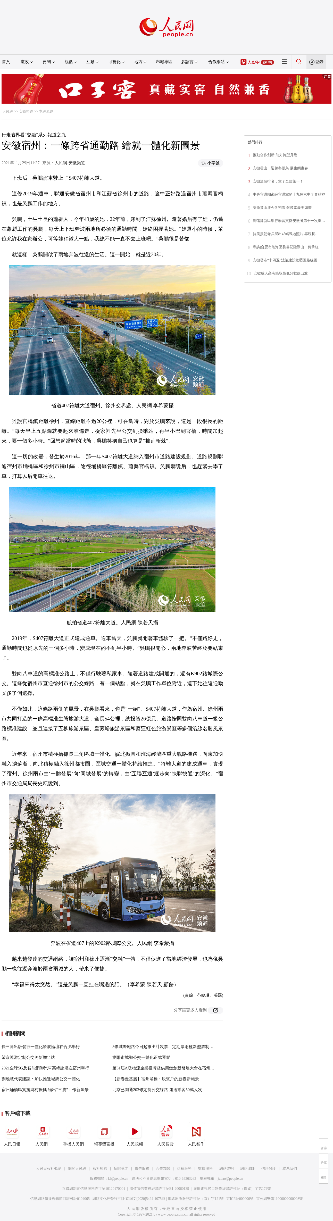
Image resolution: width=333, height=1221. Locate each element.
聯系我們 (289, 1168)
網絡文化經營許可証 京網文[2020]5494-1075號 (128, 1199)
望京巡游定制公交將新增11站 (28, 1057)
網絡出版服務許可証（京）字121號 (196, 1199)
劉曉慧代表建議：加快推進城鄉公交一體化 (41, 1079)
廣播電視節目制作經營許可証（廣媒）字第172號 (232, 1189)
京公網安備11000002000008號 (279, 1199)
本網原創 (46, 111)
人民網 (7, 111)
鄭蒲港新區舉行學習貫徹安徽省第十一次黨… (289, 221)
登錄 (319, 62)
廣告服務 (142, 1168)
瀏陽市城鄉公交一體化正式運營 (141, 1057)
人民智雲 (165, 1134)
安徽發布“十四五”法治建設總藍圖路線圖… (287, 260)
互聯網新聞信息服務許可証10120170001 (93, 1189)
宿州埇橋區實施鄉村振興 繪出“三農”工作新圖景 (45, 1089)
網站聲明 (226, 1168)
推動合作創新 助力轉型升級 (275, 155)
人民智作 (196, 1134)
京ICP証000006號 (240, 1199)
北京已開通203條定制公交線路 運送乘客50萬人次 (157, 1089)
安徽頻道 (26, 111)
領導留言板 (104, 1134)
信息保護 (268, 1168)
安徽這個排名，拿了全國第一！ (278, 181)
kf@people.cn (118, 1179)
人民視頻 (135, 1134)
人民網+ (43, 1134)
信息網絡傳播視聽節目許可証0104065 (60, 1199)
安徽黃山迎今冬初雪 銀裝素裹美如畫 (282, 208)
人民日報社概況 (48, 1168)
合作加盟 (163, 1168)
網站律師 (247, 1168)
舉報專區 (164, 62)
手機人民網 (73, 1134)
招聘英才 (121, 1168)
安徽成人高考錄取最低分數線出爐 (281, 273)
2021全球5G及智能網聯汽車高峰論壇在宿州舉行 (45, 1068)
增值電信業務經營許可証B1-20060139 (159, 1189)
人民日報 (12, 1134)
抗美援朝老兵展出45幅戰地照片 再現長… (286, 234)
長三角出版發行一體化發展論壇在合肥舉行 (41, 1046)
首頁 (6, 62)
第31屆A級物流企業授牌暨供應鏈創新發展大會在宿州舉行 (165, 1068)
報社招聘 (100, 1168)
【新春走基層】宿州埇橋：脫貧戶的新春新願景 (155, 1079)
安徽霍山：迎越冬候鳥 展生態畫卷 (280, 168)
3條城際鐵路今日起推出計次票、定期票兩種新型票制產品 (165, 1046)
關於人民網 (77, 1168)
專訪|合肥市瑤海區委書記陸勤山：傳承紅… (287, 247)
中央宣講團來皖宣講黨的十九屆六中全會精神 (289, 194)
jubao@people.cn (230, 1179)
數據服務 (205, 1168)
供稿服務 (184, 1168)
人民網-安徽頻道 (70, 163)
